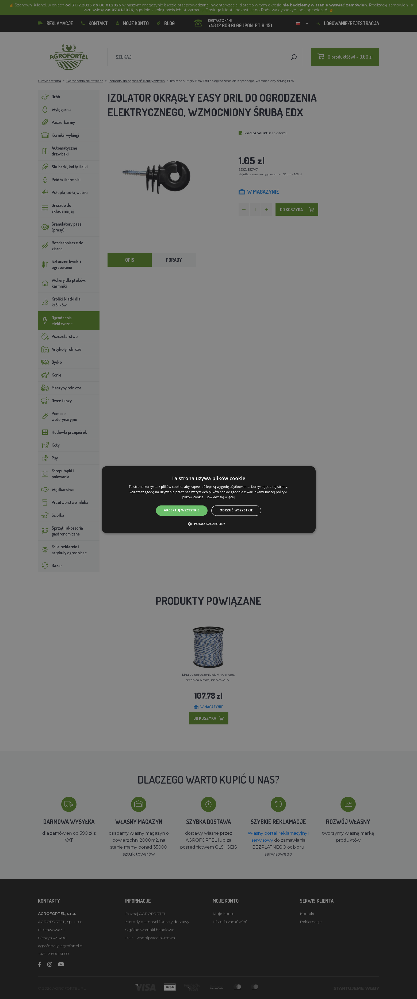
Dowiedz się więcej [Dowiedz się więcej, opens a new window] (220, 497)
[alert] (208, 499)
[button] (208, 523)
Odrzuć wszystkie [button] (236, 510)
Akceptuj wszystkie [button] (182, 510)
